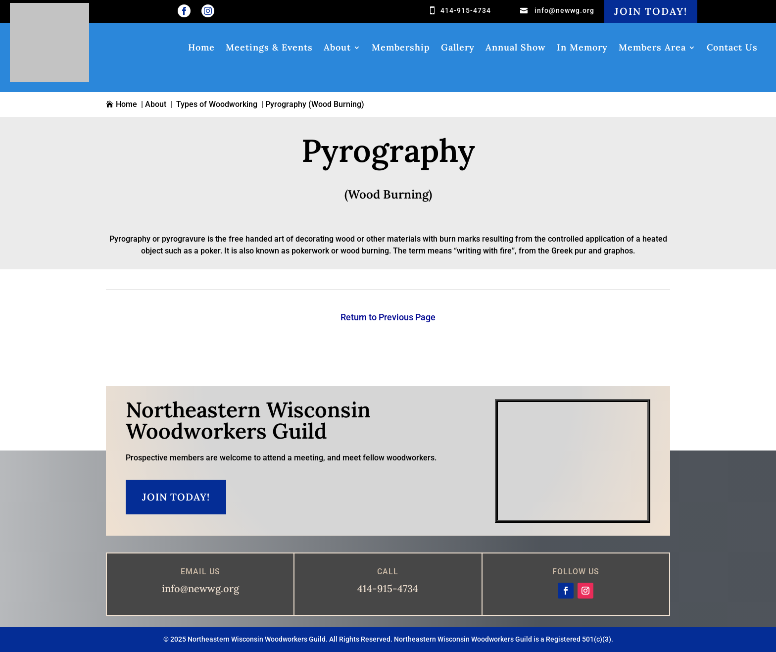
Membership (401, 48)
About (337, 48)
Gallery (458, 48)
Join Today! (650, 11)
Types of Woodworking (216, 104)
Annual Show (515, 48)
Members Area (652, 48)
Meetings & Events (269, 48)
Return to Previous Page (388, 317)
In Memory (582, 48)
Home (201, 48)
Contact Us (732, 48)
